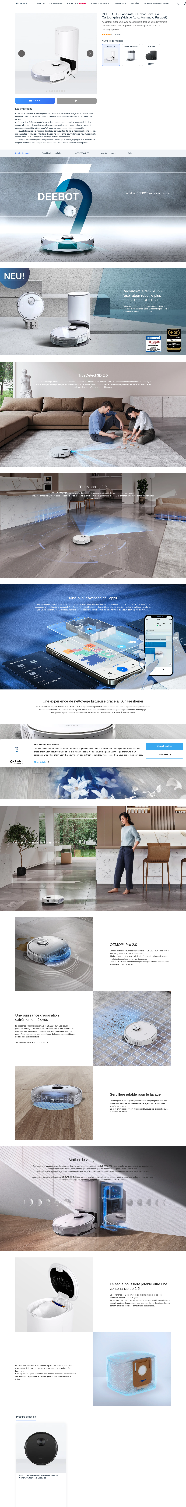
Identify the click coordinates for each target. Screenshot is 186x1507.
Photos (34, 100)
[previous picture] (21, 53)
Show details (40, 1502)
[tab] (23, 153)
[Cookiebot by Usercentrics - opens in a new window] (16, 1502)
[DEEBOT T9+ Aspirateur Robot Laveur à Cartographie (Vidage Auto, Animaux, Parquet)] (117, 34)
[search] (178, 3)
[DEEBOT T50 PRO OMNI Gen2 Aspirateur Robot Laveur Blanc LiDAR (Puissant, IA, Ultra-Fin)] (131, 55)
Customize (164, 1494)
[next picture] (90, 53)
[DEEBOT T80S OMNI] (151, 55)
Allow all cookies (164, 1486)
